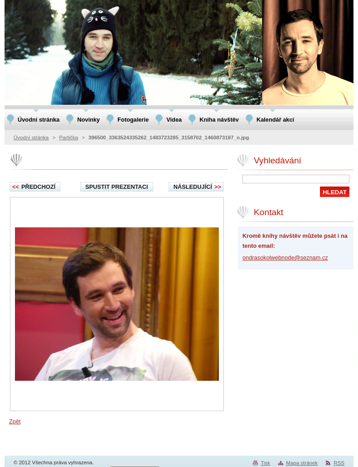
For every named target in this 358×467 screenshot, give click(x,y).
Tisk (265, 463)
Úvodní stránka (31, 137)
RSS (339, 463)
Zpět (15, 421)
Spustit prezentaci (116, 186)
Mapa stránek (302, 463)
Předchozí (33, 186)
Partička (68, 137)
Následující (197, 186)
